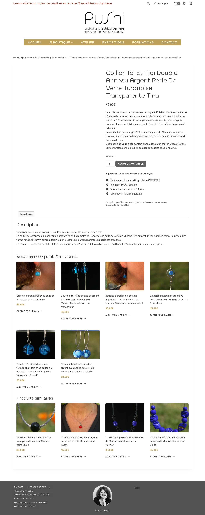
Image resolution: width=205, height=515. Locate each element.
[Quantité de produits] (110, 164)
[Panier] (175, 3)
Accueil (35, 42)
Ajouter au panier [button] (73, 318)
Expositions (113, 42)
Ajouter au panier (131, 163)
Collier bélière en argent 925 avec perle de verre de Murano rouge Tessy (79, 441)
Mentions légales (24, 499)
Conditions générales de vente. (32, 495)
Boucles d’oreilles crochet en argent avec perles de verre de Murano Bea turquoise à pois (77, 368)
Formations (143, 42)
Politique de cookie (25, 506)
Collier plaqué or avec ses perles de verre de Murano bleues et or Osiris (167, 441)
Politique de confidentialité (30, 502)
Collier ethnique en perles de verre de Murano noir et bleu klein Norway (124, 441)
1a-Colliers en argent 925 (126, 202)
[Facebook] (184, 3)
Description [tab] (26, 214)
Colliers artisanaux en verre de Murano (151, 202)
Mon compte (161, 3)
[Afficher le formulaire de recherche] (148, 3)
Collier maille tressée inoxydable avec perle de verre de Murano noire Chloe (34, 441)
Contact (169, 42)
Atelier (87, 42)
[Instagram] (190, 3)
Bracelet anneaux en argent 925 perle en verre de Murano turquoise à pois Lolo (169, 299)
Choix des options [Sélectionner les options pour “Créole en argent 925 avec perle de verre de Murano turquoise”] (29, 311)
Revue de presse (23, 491)
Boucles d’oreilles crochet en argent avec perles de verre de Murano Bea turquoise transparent (124, 299)
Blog (137, 487)
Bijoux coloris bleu (121, 205)
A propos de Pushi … (39, 487)
